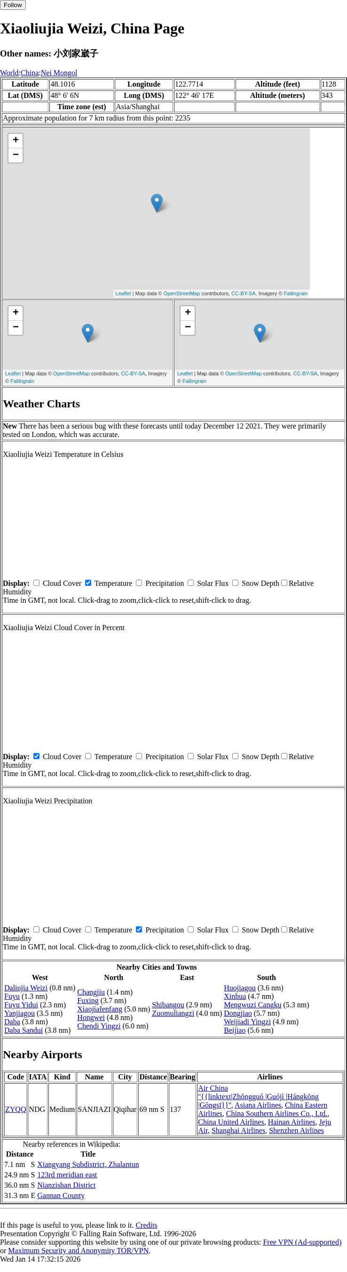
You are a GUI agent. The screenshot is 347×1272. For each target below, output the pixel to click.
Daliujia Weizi (25, 988)
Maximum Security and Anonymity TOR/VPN (78, 1251)
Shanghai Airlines (238, 1130)
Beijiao (234, 1030)
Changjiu (91, 992)
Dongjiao (238, 1013)
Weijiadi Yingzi (247, 1022)
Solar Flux (213, 583)
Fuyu (12, 996)
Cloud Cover (62, 583)
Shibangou (168, 1005)
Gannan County (61, 1195)
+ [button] (16, 141)
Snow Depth (260, 583)
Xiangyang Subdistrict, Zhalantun (88, 1164)
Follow (13, 4)
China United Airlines (231, 1122)
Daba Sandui (23, 1030)
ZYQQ (15, 1109)
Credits (146, 1225)
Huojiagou (240, 988)
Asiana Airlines (258, 1105)
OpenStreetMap (182, 293)
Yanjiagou (19, 1013)
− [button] (16, 155)
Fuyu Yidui (21, 1005)
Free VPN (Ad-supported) (302, 1242)
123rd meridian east (67, 1175)
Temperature (114, 583)
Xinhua (235, 996)
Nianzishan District (66, 1185)
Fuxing (87, 1001)
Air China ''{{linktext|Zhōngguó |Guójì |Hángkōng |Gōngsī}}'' (258, 1096)
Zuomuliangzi (173, 1013)
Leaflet (123, 293)
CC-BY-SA (243, 293)
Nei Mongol (59, 73)
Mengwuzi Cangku (252, 1005)
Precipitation (164, 583)
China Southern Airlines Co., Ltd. (277, 1114)
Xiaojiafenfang (99, 1009)
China (30, 73)
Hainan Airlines (291, 1122)
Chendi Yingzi (98, 1026)
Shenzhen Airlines (296, 1130)
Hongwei (91, 1017)
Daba (12, 1022)
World (9, 73)
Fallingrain (296, 293)
